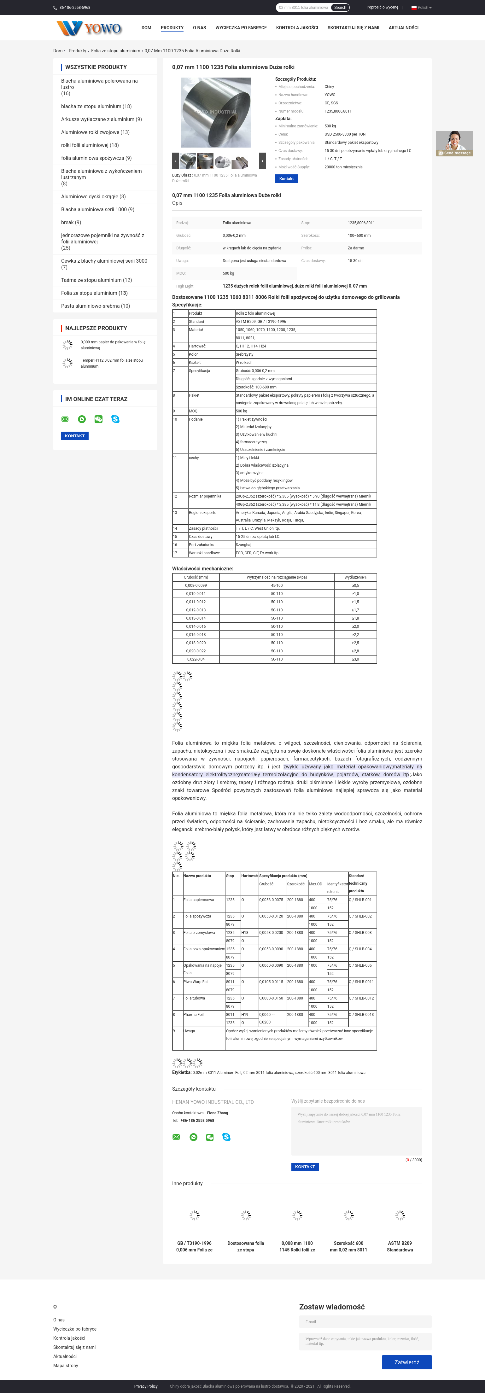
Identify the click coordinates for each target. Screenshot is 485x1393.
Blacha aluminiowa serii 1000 (94, 210)
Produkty (172, 27)
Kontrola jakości (297, 27)
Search (340, 7)
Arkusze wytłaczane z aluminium (97, 119)
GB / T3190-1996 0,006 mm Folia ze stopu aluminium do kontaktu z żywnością (194, 1247)
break (67, 222)
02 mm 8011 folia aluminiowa (268, 1072)
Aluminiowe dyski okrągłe (89, 197)
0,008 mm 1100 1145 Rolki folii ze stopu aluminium (297, 1247)
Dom (146, 27)
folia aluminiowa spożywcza (92, 158)
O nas (199, 27)
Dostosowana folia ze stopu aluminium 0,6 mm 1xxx (245, 1247)
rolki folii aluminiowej (84, 145)
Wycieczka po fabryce (241, 27)
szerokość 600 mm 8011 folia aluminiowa (330, 1072)
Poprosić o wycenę (382, 7)
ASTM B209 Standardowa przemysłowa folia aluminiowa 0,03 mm (400, 1247)
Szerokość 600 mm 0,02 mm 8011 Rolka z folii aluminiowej (348, 1247)
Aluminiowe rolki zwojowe (90, 132)
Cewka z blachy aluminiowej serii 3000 (104, 261)
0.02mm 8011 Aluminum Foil (217, 1072)
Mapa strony (65, 1365)
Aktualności (403, 27)
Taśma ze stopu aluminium (91, 280)
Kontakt (286, 178)
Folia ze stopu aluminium (115, 50)
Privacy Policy (146, 1386)
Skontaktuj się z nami (353, 27)
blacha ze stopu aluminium (91, 106)
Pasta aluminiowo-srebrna (90, 306)
